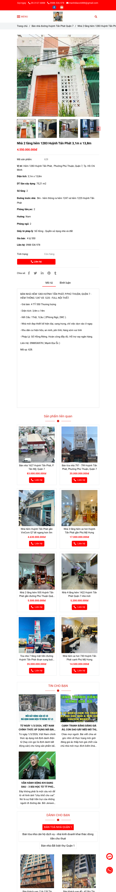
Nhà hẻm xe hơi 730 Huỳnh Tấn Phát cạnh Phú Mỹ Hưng (79, 658)
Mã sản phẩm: (25, 159)
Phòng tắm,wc (24, 209)
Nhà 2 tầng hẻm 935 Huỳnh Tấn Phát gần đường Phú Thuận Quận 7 (36, 594)
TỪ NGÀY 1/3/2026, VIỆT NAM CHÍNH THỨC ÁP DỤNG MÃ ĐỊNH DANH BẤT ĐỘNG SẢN (37, 728)
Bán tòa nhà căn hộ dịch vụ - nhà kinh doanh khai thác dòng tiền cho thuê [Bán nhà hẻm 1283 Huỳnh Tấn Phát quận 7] (58, 836)
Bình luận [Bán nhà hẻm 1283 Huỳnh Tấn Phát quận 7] (65, 282)
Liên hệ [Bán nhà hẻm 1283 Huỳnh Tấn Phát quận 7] (36, 261)
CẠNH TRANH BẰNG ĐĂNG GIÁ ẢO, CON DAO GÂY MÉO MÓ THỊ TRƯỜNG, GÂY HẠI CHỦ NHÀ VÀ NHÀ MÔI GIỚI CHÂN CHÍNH (79, 728)
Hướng (20, 216)
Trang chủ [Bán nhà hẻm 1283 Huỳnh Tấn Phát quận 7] (22, 26)
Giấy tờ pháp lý (25, 231)
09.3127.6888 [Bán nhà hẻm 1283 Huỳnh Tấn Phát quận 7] (37, 3)
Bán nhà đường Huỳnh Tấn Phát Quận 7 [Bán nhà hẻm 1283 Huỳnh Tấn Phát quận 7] (52, 26)
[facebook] (54, 7)
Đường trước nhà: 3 (28, 198)
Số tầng (21, 190)
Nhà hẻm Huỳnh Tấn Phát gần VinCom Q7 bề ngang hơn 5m (37, 531)
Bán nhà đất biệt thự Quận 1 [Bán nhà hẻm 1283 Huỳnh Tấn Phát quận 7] (58, 845)
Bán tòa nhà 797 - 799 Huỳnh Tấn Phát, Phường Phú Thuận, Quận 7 (79, 467)
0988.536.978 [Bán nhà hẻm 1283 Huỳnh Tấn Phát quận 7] (55, 3)
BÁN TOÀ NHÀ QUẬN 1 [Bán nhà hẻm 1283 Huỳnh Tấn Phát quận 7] (58, 827)
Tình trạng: (23, 254)
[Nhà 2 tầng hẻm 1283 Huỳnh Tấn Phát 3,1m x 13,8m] (58, 16)
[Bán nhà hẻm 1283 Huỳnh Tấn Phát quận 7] (58, 75)
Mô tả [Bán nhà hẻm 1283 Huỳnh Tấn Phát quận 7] (49, 282)
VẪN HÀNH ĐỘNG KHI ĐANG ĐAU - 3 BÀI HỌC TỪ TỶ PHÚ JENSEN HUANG (37, 785)
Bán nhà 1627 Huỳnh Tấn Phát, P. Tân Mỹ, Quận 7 (36, 467)
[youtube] (61, 7)
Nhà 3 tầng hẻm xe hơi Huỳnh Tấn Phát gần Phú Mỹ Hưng (79, 531)
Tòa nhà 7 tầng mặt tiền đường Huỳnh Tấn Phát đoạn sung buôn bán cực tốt (36, 658)
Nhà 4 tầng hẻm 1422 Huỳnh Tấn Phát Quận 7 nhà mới (79, 594)
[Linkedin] (42, 273)
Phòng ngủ (23, 223)
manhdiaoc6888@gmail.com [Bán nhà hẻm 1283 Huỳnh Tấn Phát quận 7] (82, 3)
